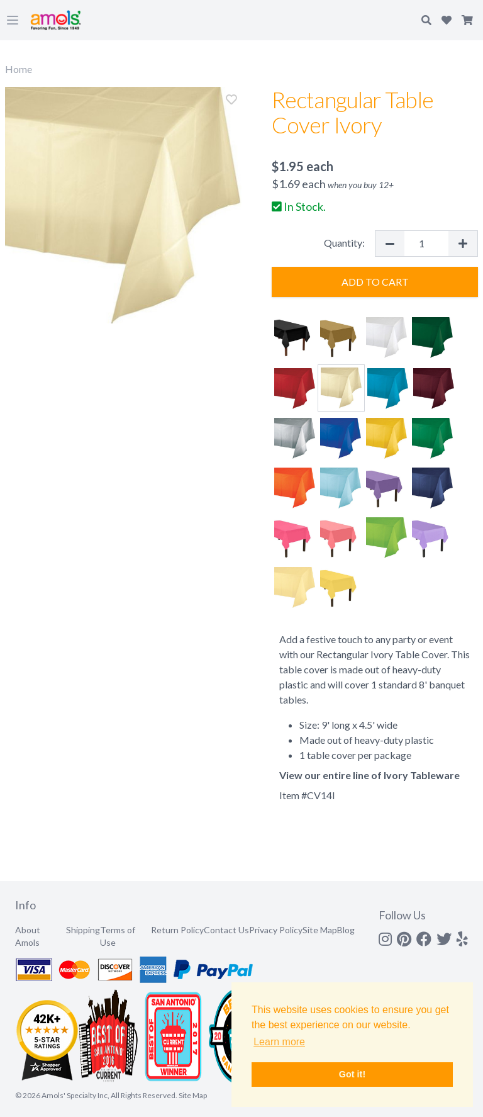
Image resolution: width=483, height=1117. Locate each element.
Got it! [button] (352, 1074)
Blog (346, 929)
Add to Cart (375, 282)
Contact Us (226, 929)
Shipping (83, 929)
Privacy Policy (276, 929)
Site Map (320, 929)
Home (18, 69)
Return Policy (177, 929)
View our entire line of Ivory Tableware (369, 775)
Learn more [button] (279, 1041)
